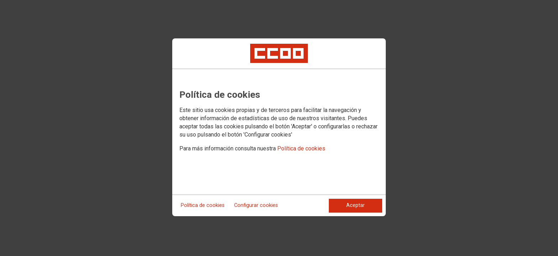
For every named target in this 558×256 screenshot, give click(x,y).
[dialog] (279, 127)
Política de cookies (301, 148)
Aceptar (355, 205)
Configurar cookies (256, 205)
